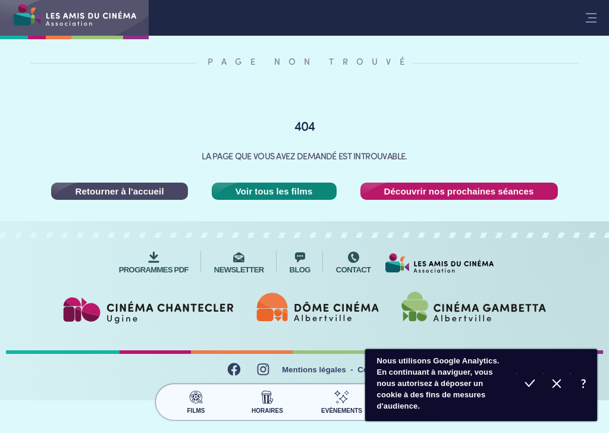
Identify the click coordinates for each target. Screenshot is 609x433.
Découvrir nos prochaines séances (459, 191)
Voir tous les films (274, 191)
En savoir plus (583, 385)
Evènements (341, 400)
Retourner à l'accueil (119, 191)
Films (196, 400)
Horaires (267, 400)
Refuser (557, 385)
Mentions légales (314, 369)
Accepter (530, 385)
